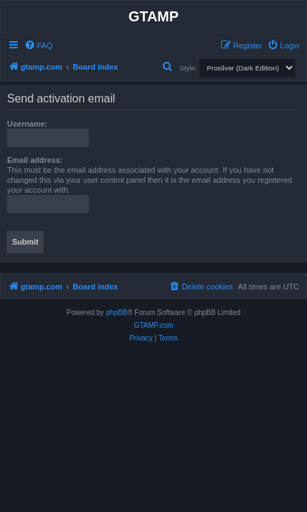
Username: (27, 123)
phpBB (116, 312)
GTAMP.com (153, 325)
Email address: (35, 160)
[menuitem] (38, 45)
